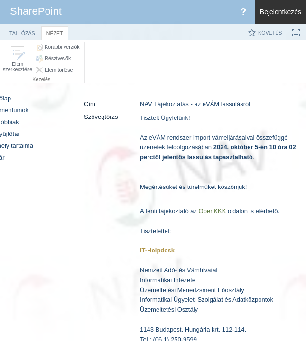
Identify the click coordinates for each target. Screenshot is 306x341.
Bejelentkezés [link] (280, 12)
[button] (17, 59)
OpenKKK (212, 211)
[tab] (22, 31)
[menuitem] (243, 12)
